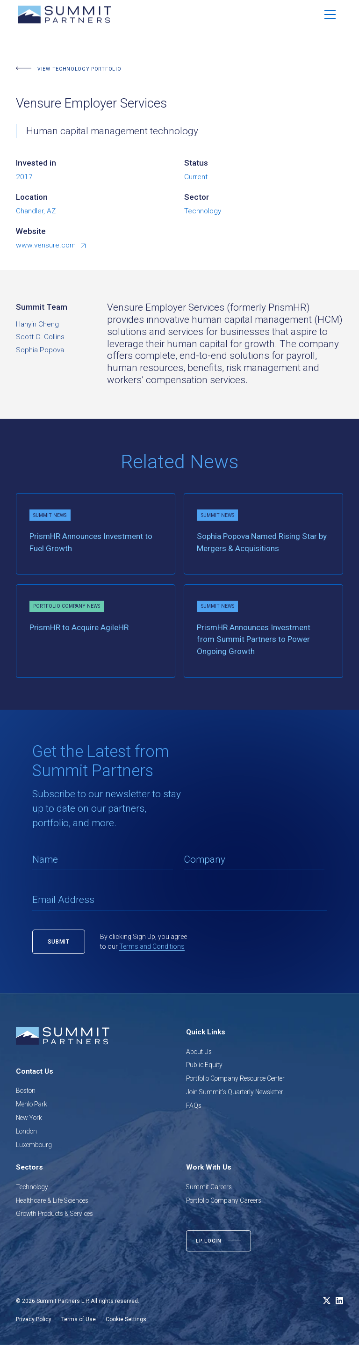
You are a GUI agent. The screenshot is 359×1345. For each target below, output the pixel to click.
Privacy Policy (33, 1319)
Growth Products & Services (54, 1213)
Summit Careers (209, 1187)
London (26, 1131)
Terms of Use (78, 1319)
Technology (32, 1187)
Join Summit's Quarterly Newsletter (234, 1092)
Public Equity (204, 1065)
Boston (26, 1090)
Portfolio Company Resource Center (235, 1078)
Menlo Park (31, 1104)
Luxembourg (34, 1145)
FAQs (193, 1105)
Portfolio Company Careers (223, 1200)
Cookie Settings (126, 1319)
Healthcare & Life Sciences (52, 1200)
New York (29, 1117)
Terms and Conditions (152, 946)
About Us (199, 1051)
